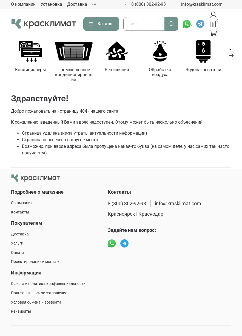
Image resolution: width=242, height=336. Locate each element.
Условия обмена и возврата (36, 302)
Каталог (101, 24)
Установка (51, 4)
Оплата (17, 252)
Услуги (17, 243)
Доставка (77, 4)
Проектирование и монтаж (35, 262)
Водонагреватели (211, 70)
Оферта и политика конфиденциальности (48, 284)
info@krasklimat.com (202, 4)
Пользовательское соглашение (39, 293)
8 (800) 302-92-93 (148, 4)
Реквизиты (21, 311)
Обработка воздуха (166, 70)
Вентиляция (121, 70)
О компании (23, 4)
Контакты (20, 212)
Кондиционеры (31, 70)
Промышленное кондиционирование (76, 75)
